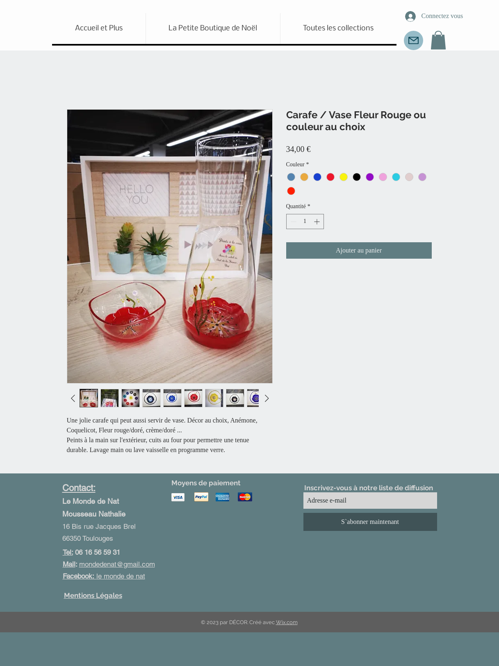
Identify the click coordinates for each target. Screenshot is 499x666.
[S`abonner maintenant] (370, 522)
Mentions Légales (93, 595)
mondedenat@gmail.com (117, 564)
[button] (438, 40)
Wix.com (287, 622)
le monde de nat (120, 576)
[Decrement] (292, 221)
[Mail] (413, 40)
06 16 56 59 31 (91, 552)
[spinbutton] (305, 221)
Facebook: (79, 576)
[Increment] (317, 221)
